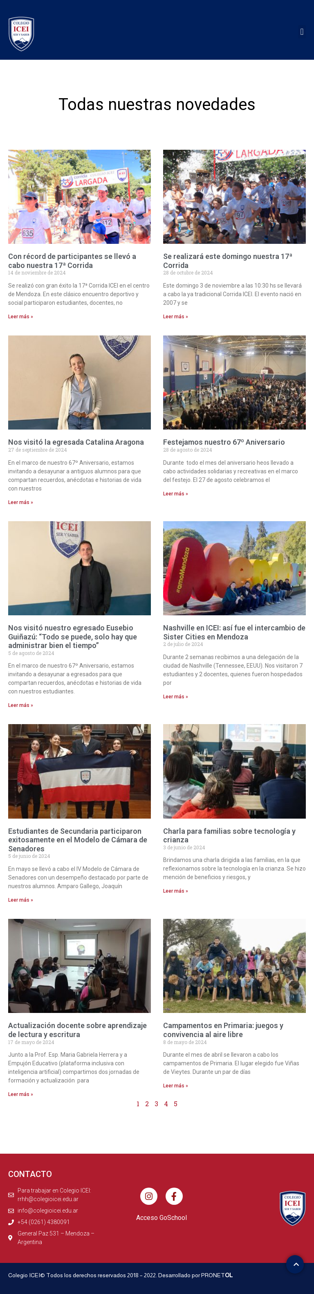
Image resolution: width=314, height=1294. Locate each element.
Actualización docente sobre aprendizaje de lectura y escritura (77, 1030)
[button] (302, 31)
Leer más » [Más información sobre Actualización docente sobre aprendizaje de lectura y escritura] (20, 1094)
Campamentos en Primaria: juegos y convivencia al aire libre (223, 1030)
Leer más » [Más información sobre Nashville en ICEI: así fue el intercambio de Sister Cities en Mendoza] (175, 697)
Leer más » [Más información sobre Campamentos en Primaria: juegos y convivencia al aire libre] (175, 1086)
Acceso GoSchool (161, 1218)
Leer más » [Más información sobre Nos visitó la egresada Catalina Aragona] (20, 502)
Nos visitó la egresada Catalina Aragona (76, 442)
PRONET (217, 1275)
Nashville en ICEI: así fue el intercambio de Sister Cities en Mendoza (234, 632)
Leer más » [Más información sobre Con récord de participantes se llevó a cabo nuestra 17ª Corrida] (20, 317)
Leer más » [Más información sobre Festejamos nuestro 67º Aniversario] (175, 494)
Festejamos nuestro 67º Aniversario (224, 442)
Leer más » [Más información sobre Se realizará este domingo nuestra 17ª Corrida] (175, 317)
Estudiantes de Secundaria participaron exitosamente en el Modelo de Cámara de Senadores (77, 840)
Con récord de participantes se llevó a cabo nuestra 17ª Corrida (72, 261)
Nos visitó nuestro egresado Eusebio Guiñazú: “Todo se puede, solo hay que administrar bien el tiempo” (72, 636)
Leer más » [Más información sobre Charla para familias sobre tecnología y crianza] (175, 891)
